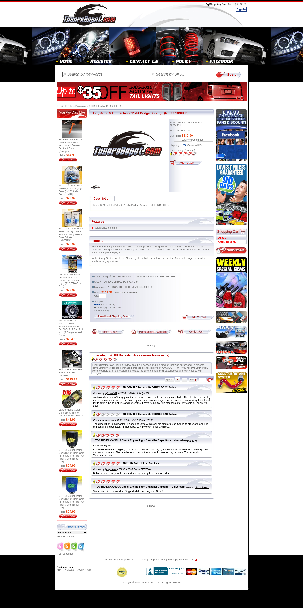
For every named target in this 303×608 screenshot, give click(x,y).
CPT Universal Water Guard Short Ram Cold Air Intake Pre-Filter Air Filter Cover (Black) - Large (71, 456)
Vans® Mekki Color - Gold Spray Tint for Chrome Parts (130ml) (71, 412)
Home (59, 106)
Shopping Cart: (227, 4)
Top (194, 559)
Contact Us (131, 559)
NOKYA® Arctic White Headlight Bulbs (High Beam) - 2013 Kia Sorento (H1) (71, 190)
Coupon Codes (157, 559)
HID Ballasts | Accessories (75, 106)
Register (118, 559)
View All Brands (65, 536)
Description (101, 198)
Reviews (183, 559)
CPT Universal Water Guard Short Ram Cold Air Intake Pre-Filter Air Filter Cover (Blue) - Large (71, 502)
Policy (143, 559)
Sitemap (172, 559)
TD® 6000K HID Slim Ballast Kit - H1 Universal (71, 372)
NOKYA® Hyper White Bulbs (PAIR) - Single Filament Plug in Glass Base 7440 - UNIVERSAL (71, 234)
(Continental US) (194, 145)
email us (201, 258)
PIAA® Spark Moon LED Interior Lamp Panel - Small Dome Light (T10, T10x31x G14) (70, 280)
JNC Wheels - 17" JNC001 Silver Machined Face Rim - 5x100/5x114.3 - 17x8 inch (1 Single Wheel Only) (71, 328)
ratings (189, 150)
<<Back (151, 505)
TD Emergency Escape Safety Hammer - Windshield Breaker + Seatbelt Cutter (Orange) (72, 145)
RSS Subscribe (71, 552)
